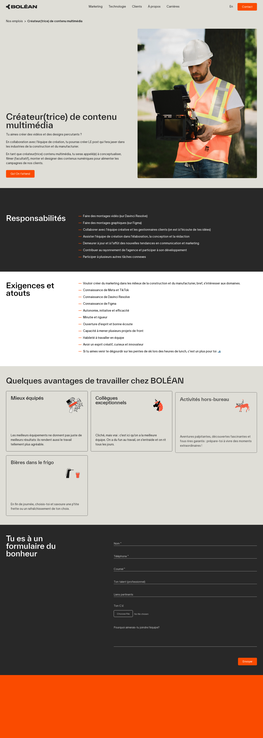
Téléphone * (121, 556)
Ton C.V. (119, 605)
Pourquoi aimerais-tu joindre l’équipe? (137, 627)
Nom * (117, 543)
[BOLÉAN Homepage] (22, 6)
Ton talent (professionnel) (129, 581)
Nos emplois (14, 21)
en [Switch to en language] (231, 6)
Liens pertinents (123, 594)
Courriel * (119, 569)
